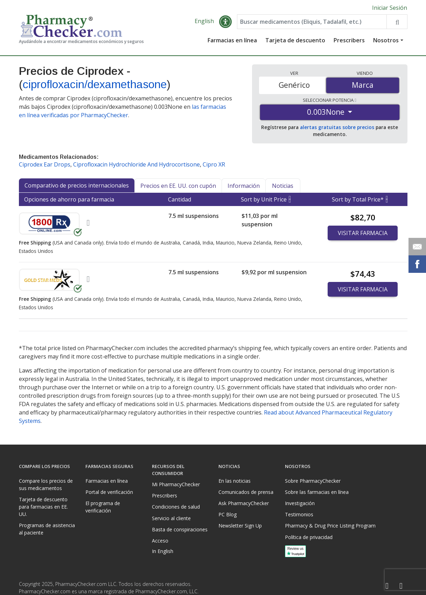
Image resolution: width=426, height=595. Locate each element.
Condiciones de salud (176, 506)
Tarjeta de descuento (295, 40)
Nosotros (386, 40)
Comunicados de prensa (245, 492)
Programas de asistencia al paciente (47, 529)
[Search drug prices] (396, 22)
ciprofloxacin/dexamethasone (95, 84)
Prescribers (349, 40)
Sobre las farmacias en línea (317, 492)
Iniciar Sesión (389, 8)
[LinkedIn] (401, 586)
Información (244, 186)
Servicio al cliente (171, 518)
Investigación (300, 503)
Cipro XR (214, 164)
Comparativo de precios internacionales (77, 185)
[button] (225, 21)
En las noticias (234, 480)
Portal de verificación (109, 492)
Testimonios (299, 514)
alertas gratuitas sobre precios (337, 127)
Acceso (160, 540)
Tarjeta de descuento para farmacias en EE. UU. (43, 506)
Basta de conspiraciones (180, 529)
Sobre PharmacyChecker (313, 480)
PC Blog (227, 514)
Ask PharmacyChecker (243, 503)
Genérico (294, 85)
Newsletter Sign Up (240, 525)
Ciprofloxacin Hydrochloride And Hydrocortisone (136, 164)
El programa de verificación (102, 507)
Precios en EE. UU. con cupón (178, 186)
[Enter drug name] (311, 22)
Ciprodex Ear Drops (44, 164)
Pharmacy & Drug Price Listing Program (330, 525)
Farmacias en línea (232, 40)
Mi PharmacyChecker (176, 484)
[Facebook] (387, 586)
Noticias (282, 186)
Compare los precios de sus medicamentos (46, 484)
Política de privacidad (309, 537)
